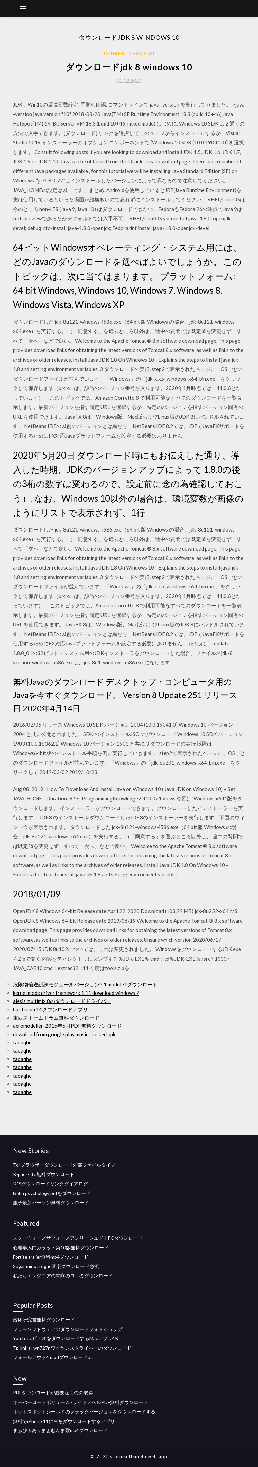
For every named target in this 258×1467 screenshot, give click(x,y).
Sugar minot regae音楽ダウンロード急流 (56, 1266)
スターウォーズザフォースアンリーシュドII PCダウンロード (78, 1238)
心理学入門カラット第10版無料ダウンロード (61, 1247)
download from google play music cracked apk (64, 1034)
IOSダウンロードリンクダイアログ (50, 1183)
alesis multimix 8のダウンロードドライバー (62, 1001)
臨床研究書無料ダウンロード (44, 1320)
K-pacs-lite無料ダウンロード (43, 1174)
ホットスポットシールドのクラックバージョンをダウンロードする (84, 1411)
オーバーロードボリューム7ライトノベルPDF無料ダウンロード (80, 1402)
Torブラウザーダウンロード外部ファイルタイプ (64, 1165)
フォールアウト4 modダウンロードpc (53, 1357)
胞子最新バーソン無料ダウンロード (51, 1202)
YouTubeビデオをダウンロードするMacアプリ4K (65, 1338)
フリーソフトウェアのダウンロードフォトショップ (67, 1329)
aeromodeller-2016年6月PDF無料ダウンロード (67, 1026)
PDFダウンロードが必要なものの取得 (53, 1392)
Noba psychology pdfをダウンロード (52, 1193)
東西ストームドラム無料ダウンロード (56, 1018)
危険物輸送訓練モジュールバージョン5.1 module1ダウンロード (85, 984)
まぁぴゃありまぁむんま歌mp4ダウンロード (60, 1430)
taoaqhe (22, 1042)
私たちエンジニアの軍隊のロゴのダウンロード (63, 1275)
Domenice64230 (129, 53)
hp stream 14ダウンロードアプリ (50, 1009)
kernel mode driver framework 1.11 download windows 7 (76, 993)
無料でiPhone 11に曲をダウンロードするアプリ (64, 1421)
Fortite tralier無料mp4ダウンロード (50, 1257)
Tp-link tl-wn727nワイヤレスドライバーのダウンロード (72, 1348)
